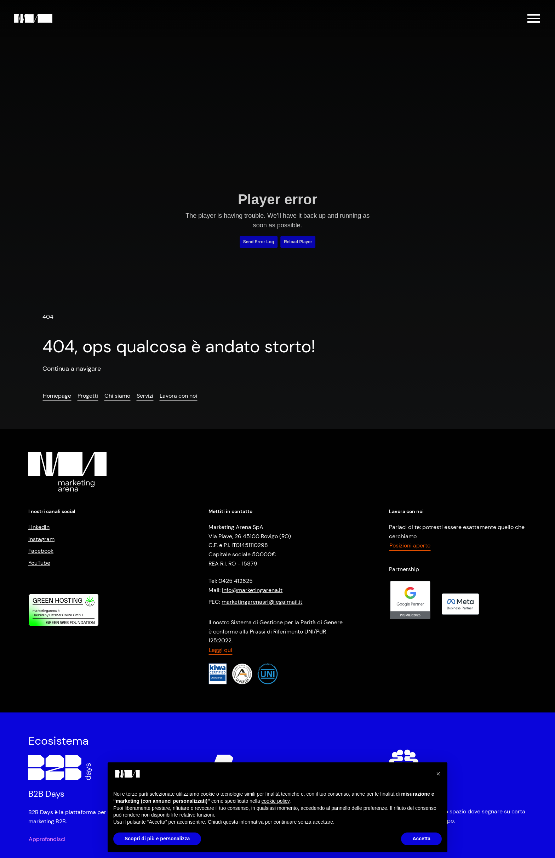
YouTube (39, 563)
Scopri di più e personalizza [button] (157, 838)
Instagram (41, 539)
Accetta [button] (421, 838)
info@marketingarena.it (252, 590)
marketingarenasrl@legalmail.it (262, 602)
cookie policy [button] (276, 801)
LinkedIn (39, 527)
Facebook (40, 551)
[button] (438, 773)
